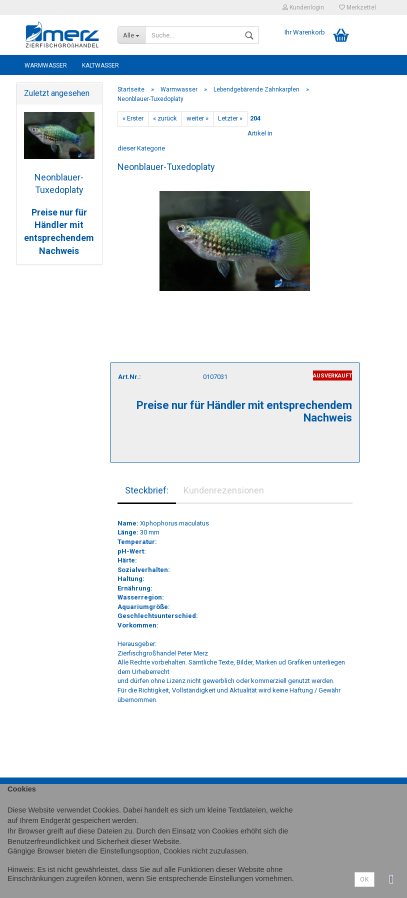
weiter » (197, 118)
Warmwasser (45, 65)
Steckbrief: (146, 490)
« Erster (133, 118)
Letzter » (230, 118)
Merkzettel (357, 7)
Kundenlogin (303, 7)
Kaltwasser (100, 65)
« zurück (165, 118)
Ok (364, 879)
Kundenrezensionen (224, 490)
